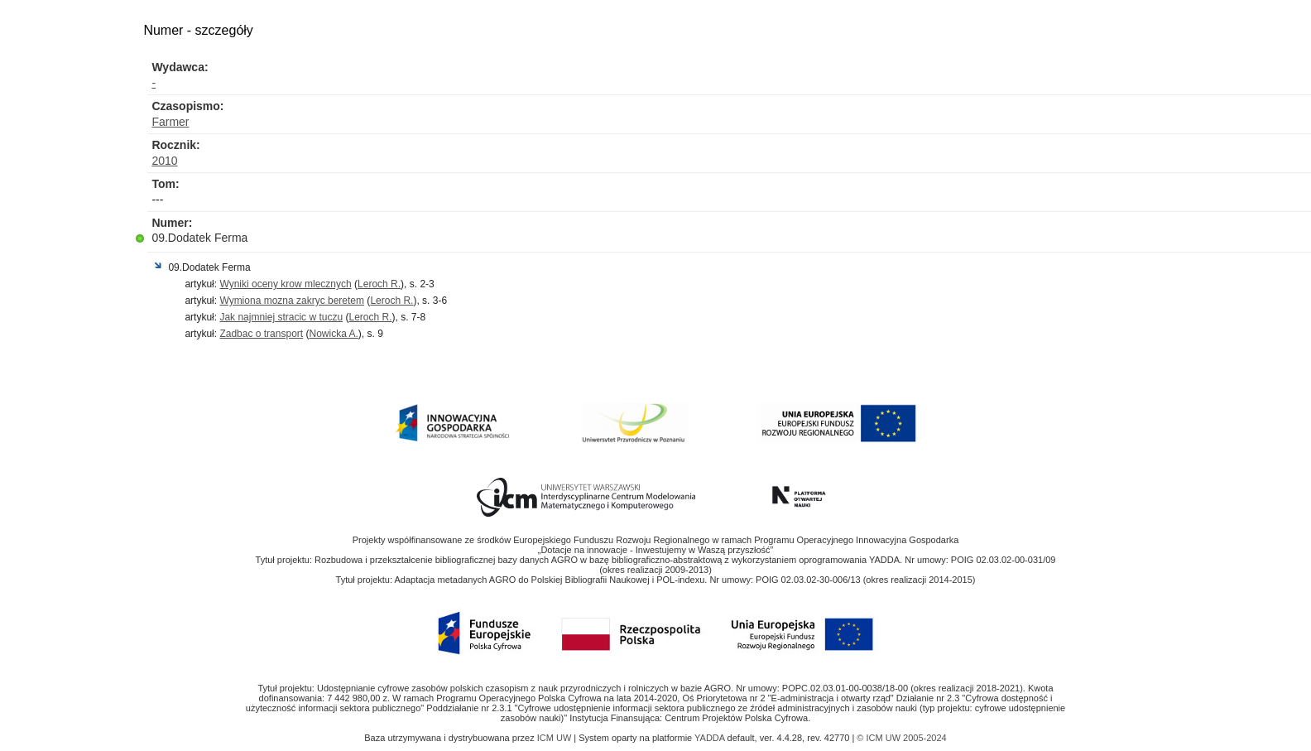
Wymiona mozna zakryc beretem (291, 300)
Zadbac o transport (261, 333)
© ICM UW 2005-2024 (901, 738)
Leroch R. (379, 284)
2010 (164, 160)
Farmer (170, 121)
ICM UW (555, 738)
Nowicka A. (333, 333)
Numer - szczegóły (197, 30)
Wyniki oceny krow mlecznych (285, 284)
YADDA (711, 738)
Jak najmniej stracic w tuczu (281, 317)
